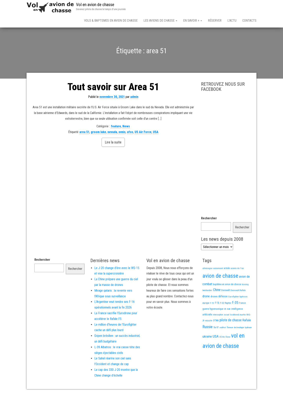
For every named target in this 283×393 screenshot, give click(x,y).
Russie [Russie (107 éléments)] (207, 327)
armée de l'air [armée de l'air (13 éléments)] (237, 268)
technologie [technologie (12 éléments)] (239, 327)
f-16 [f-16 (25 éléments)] (217, 302)
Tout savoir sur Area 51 (113, 87)
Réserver (214, 20)
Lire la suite (113, 142)
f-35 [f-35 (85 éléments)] (235, 302)
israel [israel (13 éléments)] (226, 314)
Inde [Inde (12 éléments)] (229, 309)
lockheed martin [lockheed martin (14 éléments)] (238, 314)
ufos (130, 132)
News (126, 126)
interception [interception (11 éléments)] (218, 314)
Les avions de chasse (160, 20)
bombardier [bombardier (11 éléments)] (207, 290)
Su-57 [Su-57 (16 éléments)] (216, 327)
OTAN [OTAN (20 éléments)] (216, 320)
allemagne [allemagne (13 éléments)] (207, 268)
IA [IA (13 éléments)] (225, 309)
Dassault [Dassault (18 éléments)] (225, 290)
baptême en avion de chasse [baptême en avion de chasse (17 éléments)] (227, 284)
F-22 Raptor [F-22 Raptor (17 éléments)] (225, 302)
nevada (112, 132)
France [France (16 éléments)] (242, 303)
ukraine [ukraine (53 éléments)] (207, 336)
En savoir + (192, 20)
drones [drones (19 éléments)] (214, 296)
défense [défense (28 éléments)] (223, 296)
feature (116, 126)
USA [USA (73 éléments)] (216, 336)
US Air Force (143, 132)
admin (134, 97)
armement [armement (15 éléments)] (218, 268)
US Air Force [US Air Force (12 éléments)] (224, 337)
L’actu (231, 20)
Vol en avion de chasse (95, 4)
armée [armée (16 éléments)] (227, 268)
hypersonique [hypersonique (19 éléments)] (216, 308)
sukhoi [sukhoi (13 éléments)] (223, 327)
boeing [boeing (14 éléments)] (245, 284)
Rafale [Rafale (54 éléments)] (246, 320)
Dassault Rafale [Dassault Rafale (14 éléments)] (238, 290)
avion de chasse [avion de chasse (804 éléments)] (220, 276)
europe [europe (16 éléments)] (205, 303)
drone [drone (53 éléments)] (206, 296)
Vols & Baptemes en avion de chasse (111, 20)
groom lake (98, 132)
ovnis (122, 132)
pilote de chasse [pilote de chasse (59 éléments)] (231, 320)
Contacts (249, 20)
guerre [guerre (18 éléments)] (205, 308)
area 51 (84, 132)
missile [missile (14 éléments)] (208, 320)
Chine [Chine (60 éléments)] (217, 290)
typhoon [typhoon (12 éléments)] (248, 327)
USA (155, 132)
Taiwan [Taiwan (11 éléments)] (230, 327)
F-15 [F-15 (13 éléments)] (212, 303)
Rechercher (209, 218)
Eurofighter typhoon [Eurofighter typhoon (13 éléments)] (237, 296)
